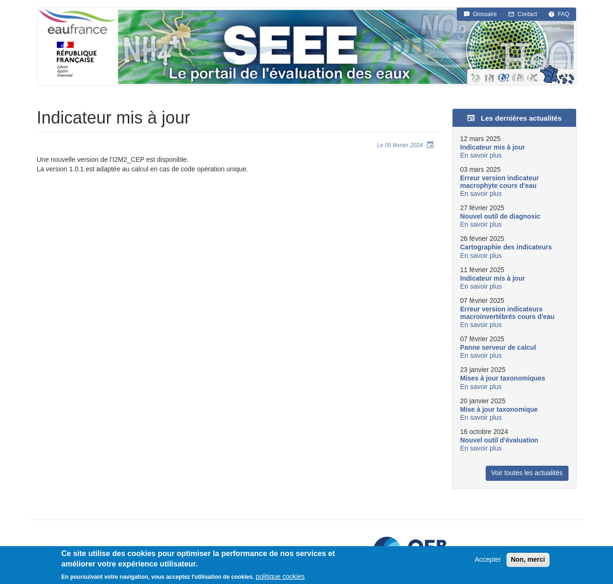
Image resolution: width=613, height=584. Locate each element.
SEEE (346, 47)
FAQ (563, 14)
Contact (527, 14)
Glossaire (485, 14)
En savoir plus (481, 155)
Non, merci (528, 561)
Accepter (488, 561)
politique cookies (280, 578)
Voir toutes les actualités (527, 473)
